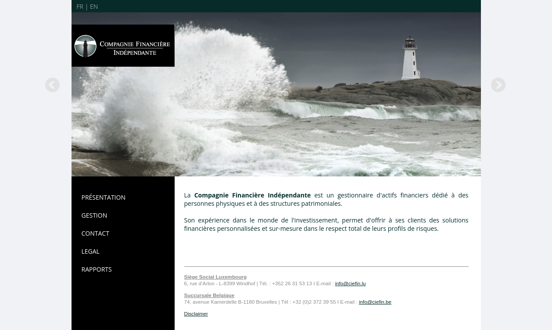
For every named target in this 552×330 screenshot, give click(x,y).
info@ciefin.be (375, 302)
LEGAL (91, 251)
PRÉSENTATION (103, 197)
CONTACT (95, 233)
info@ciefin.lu (350, 283)
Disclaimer (196, 313)
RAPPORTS (97, 269)
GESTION (95, 215)
